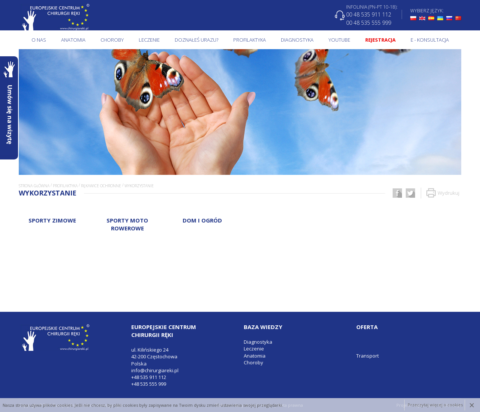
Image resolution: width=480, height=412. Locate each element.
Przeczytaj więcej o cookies (435, 405)
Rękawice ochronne (101, 185)
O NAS (39, 39)
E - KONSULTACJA (430, 39)
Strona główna (34, 185)
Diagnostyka (297, 39)
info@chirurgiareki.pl (154, 370)
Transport (367, 355)
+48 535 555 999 (148, 383)
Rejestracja (380, 39)
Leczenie (149, 39)
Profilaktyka (249, 39)
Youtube (339, 39)
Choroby (112, 39)
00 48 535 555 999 (368, 22)
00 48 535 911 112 (368, 14)
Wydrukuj (442, 193)
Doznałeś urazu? (196, 39)
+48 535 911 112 (148, 377)
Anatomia (73, 39)
